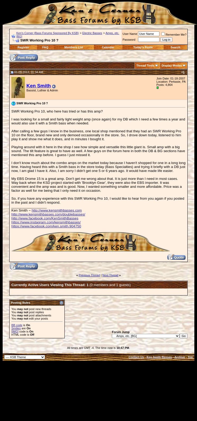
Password (129, 39)
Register (23, 47)
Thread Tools (145, 65)
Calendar (108, 47)
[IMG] (15, 331)
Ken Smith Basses (159, 357)
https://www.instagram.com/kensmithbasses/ (46, 222)
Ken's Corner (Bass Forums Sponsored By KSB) (47, 33)
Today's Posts (143, 47)
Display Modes (172, 65)
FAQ (45, 47)
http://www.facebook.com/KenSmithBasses (44, 218)
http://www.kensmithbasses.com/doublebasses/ (48, 214)
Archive (180, 357)
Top (190, 357)
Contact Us (136, 357)
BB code (16, 325)
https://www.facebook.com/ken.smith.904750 (46, 226)
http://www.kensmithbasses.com (57, 210)
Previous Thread (89, 275)
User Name (130, 33)
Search (175, 47)
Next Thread (110, 275)
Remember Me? (173, 34)
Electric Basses (92, 33)
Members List (73, 47)
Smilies (16, 328)
